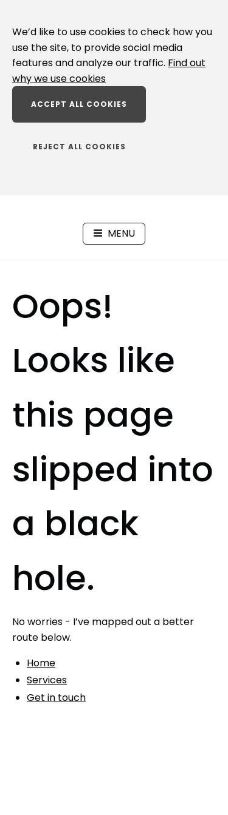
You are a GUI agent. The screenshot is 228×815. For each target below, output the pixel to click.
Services (47, 680)
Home (41, 663)
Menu (114, 233)
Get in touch (56, 698)
